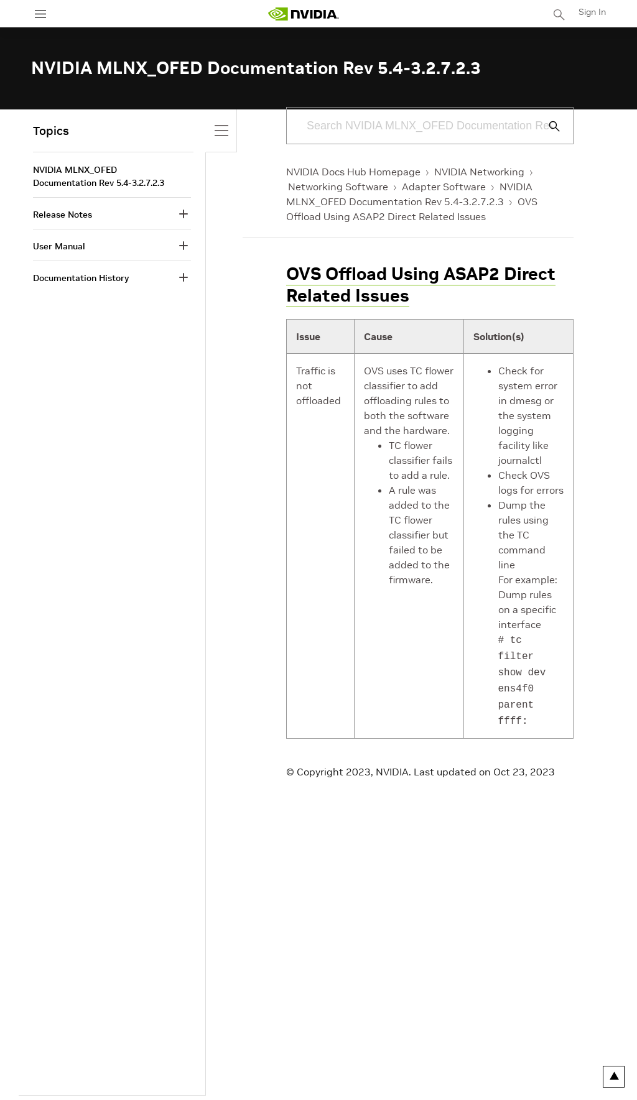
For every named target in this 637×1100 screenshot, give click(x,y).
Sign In (592, 11)
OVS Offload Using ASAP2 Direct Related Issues (421, 285)
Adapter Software (444, 186)
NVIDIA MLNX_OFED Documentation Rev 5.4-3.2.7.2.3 (98, 176)
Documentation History (81, 278)
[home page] (303, 14)
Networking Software (338, 186)
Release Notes (62, 214)
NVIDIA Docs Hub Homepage (353, 171)
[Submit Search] (547, 126)
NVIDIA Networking (479, 171)
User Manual (59, 246)
